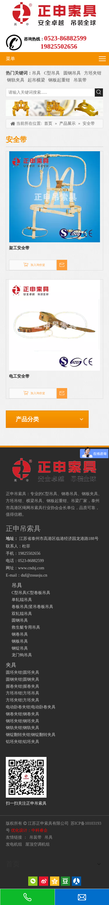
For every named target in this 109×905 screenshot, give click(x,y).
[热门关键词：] (99, 92)
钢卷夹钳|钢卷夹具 (22, 714)
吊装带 (80, 80)
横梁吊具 (34, 501)
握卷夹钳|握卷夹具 (22, 686)
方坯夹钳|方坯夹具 (22, 700)
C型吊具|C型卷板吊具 (31, 593)
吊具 (36, 73)
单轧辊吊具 (22, 600)
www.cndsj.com (31, 568)
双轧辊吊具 (22, 613)
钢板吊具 (20, 641)
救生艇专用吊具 (26, 627)
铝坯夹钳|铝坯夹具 (22, 741)
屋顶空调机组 (37, 844)
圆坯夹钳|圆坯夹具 (22, 672)
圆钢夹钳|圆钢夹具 (22, 679)
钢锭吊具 (20, 648)
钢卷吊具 (20, 634)
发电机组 (14, 844)
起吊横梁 (36, 80)
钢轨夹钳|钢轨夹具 (22, 728)
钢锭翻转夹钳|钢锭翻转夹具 (31, 734)
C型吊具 (52, 73)
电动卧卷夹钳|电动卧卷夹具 (31, 707)
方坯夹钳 (92, 73)
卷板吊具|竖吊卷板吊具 (32, 606)
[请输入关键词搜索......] (50, 92)
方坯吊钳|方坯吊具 (22, 693)
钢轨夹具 (15, 80)
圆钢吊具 (72, 73)
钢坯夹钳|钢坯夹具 (22, 721)
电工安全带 (19, 376)
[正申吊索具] (54, 108)
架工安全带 (19, 248)
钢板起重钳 (59, 80)
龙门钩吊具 (22, 655)
